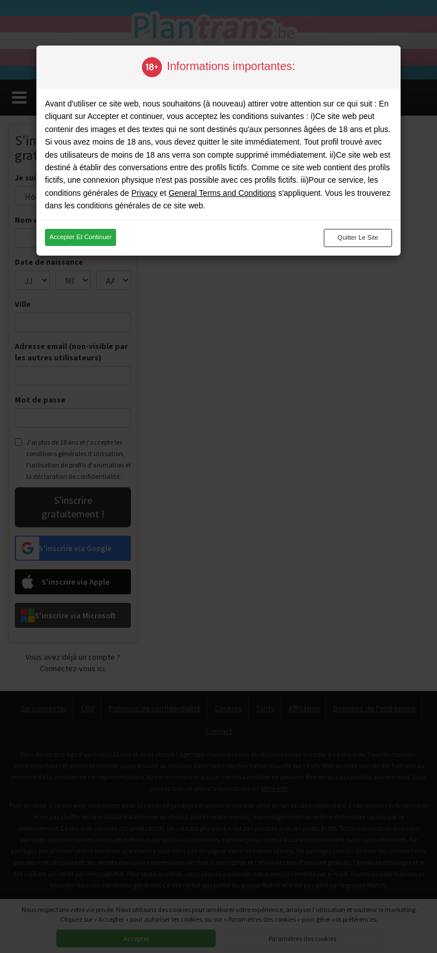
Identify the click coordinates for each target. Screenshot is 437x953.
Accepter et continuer (81, 236)
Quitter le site (357, 237)
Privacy (144, 193)
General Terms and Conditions (222, 193)
